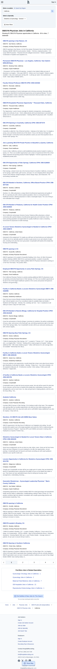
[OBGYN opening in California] (28, 510)
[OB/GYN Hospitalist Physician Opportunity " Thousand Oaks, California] (28, 109)
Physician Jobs (23, 605)
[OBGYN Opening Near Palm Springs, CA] (28, 340)
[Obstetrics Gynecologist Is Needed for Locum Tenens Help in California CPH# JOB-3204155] (28, 445)
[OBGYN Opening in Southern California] (28, 550)
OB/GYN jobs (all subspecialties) (40, 605)
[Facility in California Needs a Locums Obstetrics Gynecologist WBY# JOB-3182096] (28, 296)
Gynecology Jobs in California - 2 (23, 577)
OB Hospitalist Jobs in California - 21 (24, 584)
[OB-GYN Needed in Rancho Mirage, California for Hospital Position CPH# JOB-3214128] (28, 318)
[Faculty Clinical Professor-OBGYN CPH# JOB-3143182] (28, 89)
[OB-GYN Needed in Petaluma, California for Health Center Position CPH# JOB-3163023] (28, 212)
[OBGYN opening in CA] (28, 255)
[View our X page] (22, 661)
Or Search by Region (20, 8)
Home (7, 605)
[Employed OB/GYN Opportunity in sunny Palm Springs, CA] (28, 275)
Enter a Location (8, 8)
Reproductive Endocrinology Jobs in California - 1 (28, 588)
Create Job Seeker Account (25, 623)
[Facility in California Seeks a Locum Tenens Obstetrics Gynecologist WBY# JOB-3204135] (28, 360)
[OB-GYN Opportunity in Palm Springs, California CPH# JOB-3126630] (28, 169)
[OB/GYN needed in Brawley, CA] (28, 530)
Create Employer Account (25, 641)
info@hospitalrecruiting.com (25, 654)
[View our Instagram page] (26, 661)
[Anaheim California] (28, 404)
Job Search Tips (22, 631)
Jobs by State (22, 625)
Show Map (28, 663)
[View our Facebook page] (19, 661)
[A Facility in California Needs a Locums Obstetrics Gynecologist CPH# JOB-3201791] (28, 383)
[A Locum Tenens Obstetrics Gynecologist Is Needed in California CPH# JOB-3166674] (28, 234)
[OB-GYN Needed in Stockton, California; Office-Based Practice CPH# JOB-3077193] (28, 190)
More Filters (8, 25)
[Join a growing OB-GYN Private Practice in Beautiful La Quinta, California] (28, 149)
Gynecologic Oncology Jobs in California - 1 (27, 574)
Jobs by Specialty (23, 628)
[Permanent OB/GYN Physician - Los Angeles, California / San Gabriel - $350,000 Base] (28, 68)
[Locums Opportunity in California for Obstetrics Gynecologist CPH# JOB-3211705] (28, 467)
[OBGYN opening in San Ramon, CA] (28, 47)
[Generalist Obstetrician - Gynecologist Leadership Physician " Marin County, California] (28, 489)
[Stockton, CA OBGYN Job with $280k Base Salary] (28, 424)
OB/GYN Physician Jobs (24, 608)
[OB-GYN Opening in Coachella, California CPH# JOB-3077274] (28, 129)
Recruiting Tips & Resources (26, 644)
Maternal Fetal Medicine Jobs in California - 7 (27, 581)
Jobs (13, 605)
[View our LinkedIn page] (30, 661)
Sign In (53, 2)
